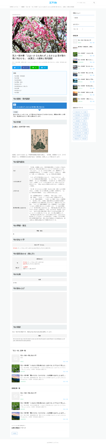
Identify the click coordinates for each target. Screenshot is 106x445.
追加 (43, 67)
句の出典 (16, 88)
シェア (16, 67)
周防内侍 (77, 138)
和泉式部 (84, 138)
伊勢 (84, 121)
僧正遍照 (77, 127)
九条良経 (85, 118)
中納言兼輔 (77, 115)
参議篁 (85, 132)
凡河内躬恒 (84, 129)
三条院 (84, 112)
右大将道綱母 (78, 135)
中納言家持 (85, 115)
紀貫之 (15, 433)
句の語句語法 (17, 80)
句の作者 (16, 78)
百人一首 (76, 29)
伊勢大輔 (77, 124)
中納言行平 (77, 118)
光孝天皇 (77, 129)
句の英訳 (16, 92)
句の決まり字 (17, 84)
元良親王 (84, 127)
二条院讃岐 (77, 121)
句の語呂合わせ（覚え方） (21, 86)
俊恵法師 (84, 124)
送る (35, 67)
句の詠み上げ (17, 90)
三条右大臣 (77, 112)
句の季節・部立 (18, 82)
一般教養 (76, 17)
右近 (85, 135)
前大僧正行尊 (78, 132)
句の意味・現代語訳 (19, 76)
